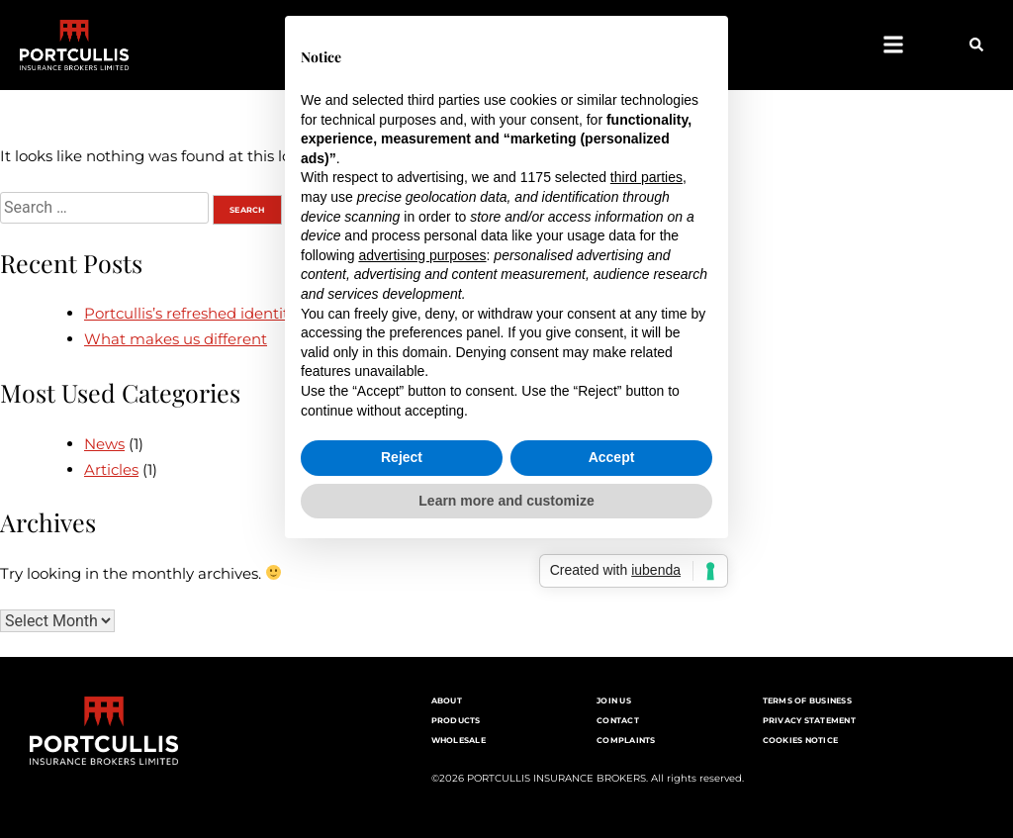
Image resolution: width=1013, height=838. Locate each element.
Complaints (626, 740)
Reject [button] (401, 598)
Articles (111, 469)
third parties (646, 319)
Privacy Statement (809, 720)
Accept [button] (612, 598)
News (104, 443)
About (446, 700)
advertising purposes (422, 397)
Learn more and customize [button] (506, 642)
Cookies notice (801, 740)
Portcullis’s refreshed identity (190, 313)
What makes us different (175, 338)
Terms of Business (807, 700)
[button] (892, 45)
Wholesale (458, 740)
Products (456, 720)
